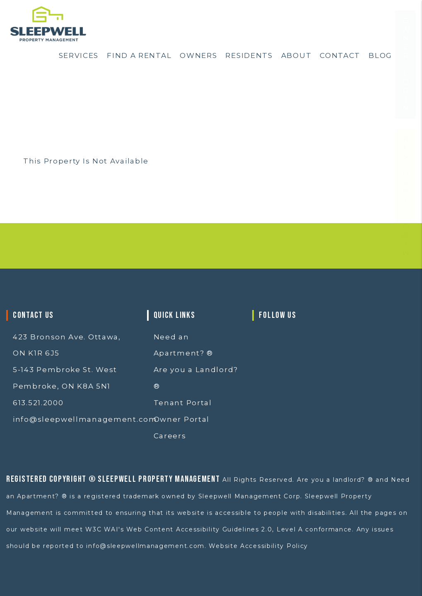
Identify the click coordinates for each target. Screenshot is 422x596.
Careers (170, 436)
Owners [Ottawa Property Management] (198, 55)
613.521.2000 (38, 403)
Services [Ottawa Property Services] (79, 55)
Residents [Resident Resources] (248, 55)
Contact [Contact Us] (340, 55)
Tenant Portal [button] (183, 403)
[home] (48, 23)
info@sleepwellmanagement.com (85, 419)
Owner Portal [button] (182, 419)
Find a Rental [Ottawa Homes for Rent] (139, 55)
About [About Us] (296, 55)
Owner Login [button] (406, 89)
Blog (380, 55)
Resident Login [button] (406, 221)
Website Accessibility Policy (258, 546)
